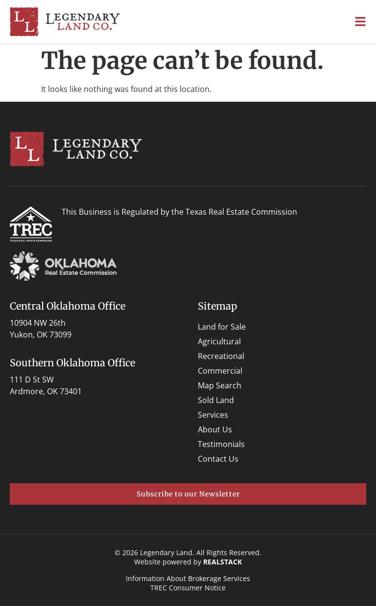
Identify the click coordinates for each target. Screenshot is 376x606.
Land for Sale (222, 327)
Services (213, 415)
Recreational (221, 356)
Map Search (219, 385)
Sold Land (216, 400)
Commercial (220, 371)
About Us (215, 429)
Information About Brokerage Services (188, 578)
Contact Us (218, 459)
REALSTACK (222, 561)
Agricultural (219, 341)
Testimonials (221, 444)
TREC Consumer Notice (188, 587)
